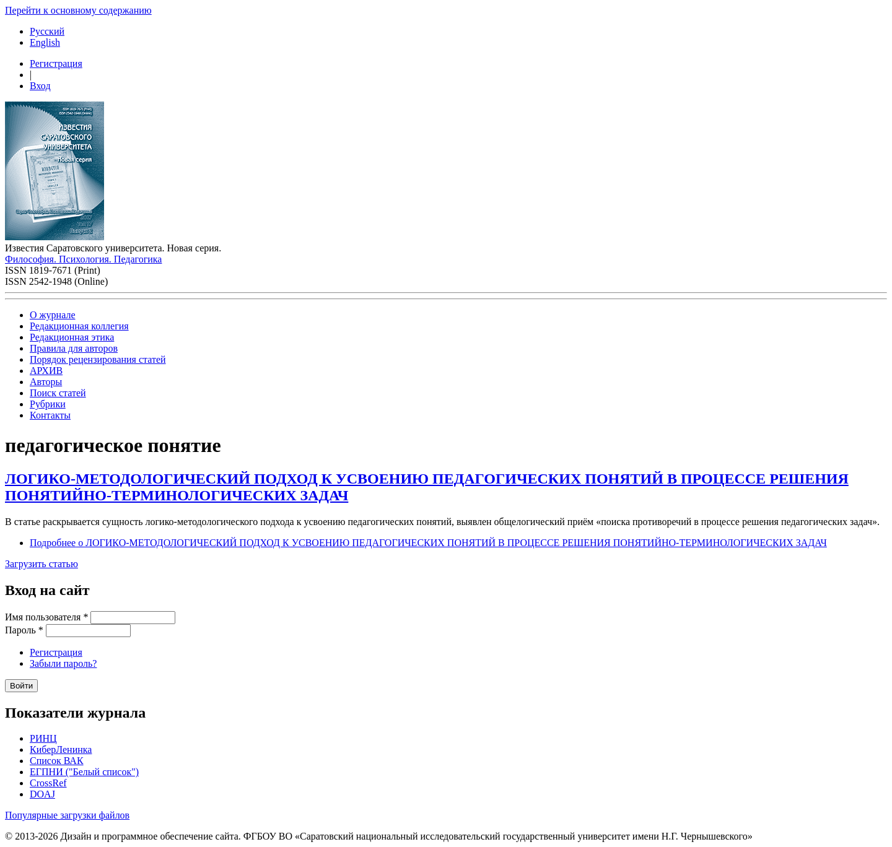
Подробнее (428, 542)
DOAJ (42, 794)
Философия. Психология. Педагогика (83, 259)
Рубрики (48, 404)
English (45, 42)
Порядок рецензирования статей (98, 359)
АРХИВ (46, 370)
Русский (47, 31)
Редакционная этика (72, 337)
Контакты (50, 415)
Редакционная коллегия (79, 326)
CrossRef (48, 783)
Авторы (46, 381)
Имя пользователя (46, 617)
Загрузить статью (41, 563)
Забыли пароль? (63, 663)
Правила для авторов (74, 348)
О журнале (53, 315)
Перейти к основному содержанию (78, 10)
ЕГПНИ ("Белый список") (84, 772)
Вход (40, 85)
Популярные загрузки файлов (67, 815)
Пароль (24, 630)
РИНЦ (43, 738)
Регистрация (56, 63)
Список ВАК (57, 760)
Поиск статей (58, 393)
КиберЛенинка (61, 749)
